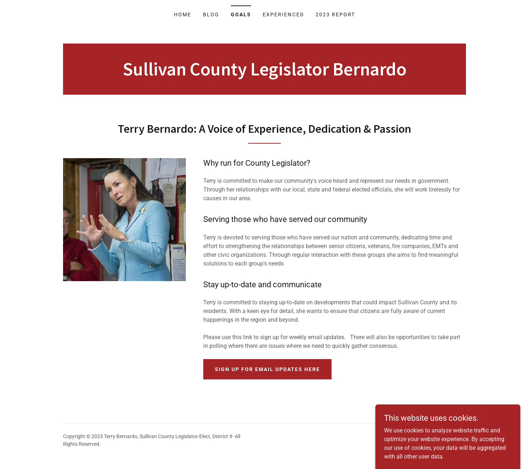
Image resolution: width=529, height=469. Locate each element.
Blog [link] (211, 14)
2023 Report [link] (335, 14)
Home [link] (182, 14)
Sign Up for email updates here (267, 369)
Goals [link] (241, 14)
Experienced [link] (283, 14)
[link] (265, 73)
